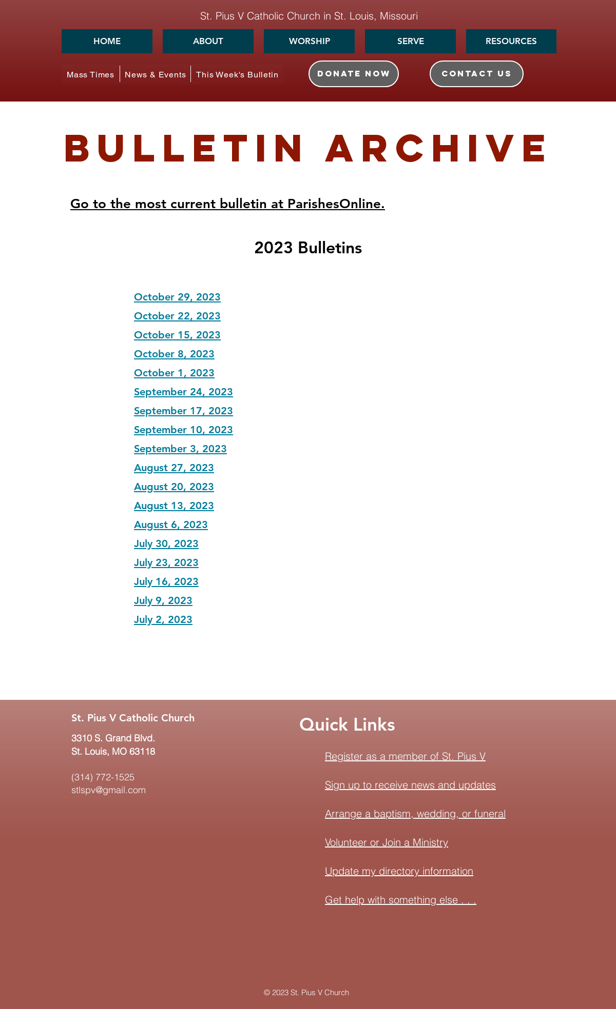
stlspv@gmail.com (108, 790)
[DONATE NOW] (354, 73)
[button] (208, 41)
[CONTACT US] (477, 73)
